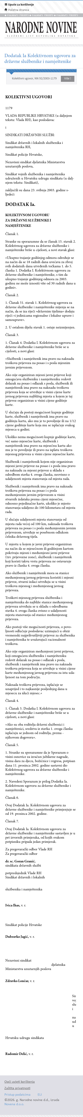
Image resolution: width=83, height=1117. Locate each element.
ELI (40, 1095)
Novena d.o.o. (14, 1104)
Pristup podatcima (17, 1095)
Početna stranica (18, 10)
